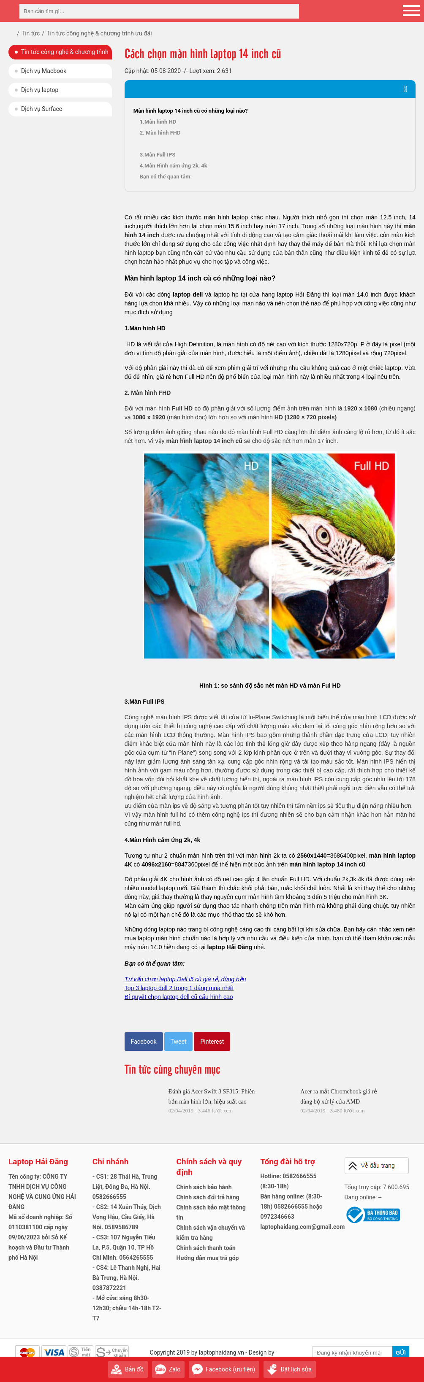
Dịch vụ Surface (41, 108)
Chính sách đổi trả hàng (208, 1197)
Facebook (144, 1041)
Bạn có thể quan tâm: (166, 176)
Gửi (401, 1353)
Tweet (179, 1041)
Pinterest (212, 1041)
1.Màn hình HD (158, 122)
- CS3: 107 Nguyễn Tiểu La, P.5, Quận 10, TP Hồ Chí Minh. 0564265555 (123, 1247)
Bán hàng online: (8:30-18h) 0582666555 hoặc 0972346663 (291, 1206)
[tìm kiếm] (290, 11)
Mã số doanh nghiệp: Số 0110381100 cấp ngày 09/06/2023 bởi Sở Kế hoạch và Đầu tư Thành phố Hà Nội (40, 1237)
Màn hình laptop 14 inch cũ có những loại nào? (190, 111)
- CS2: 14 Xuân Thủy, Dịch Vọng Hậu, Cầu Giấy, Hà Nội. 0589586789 (126, 1217)
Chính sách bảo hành (204, 1187)
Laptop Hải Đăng (38, 1161)
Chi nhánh (110, 1161)
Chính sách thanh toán (206, 1247)
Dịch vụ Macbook (43, 70)
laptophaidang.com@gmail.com (302, 1226)
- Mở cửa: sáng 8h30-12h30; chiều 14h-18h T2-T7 (127, 1308)
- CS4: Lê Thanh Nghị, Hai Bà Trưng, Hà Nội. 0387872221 (126, 1277)
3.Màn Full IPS (158, 154)
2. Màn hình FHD (160, 133)
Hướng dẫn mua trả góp (208, 1258)
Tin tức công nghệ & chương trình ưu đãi (65, 54)
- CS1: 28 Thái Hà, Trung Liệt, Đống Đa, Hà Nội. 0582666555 (125, 1186)
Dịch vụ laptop (39, 89)
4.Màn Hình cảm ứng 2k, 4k (173, 165)
